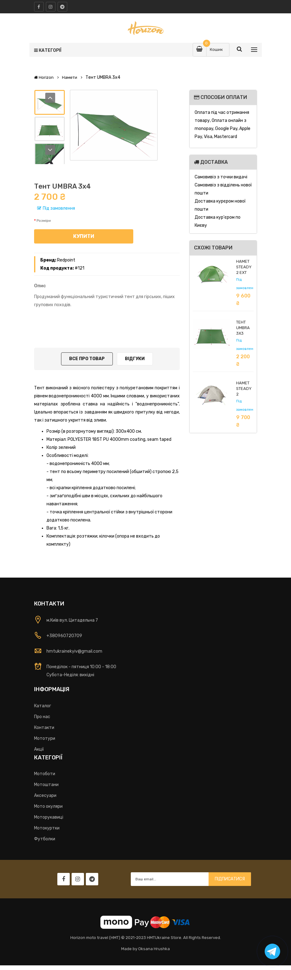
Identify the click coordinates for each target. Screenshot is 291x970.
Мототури (44, 738)
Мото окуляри (48, 806)
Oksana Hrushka (154, 948)
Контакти (44, 727)
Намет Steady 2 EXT (244, 267)
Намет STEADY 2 (244, 388)
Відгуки (135, 358)
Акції (39, 749)
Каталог (42, 706)
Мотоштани (46, 784)
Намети (69, 77)
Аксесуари (45, 795)
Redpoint (66, 260)
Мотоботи (44, 773)
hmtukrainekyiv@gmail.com (74, 651)
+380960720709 (64, 635)
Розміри (44, 220)
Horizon (44, 77)
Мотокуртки (47, 828)
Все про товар (87, 358)
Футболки (44, 839)
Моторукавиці (48, 817)
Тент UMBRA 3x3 (243, 328)
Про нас (42, 716)
